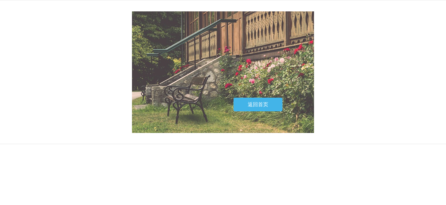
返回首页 (258, 104)
